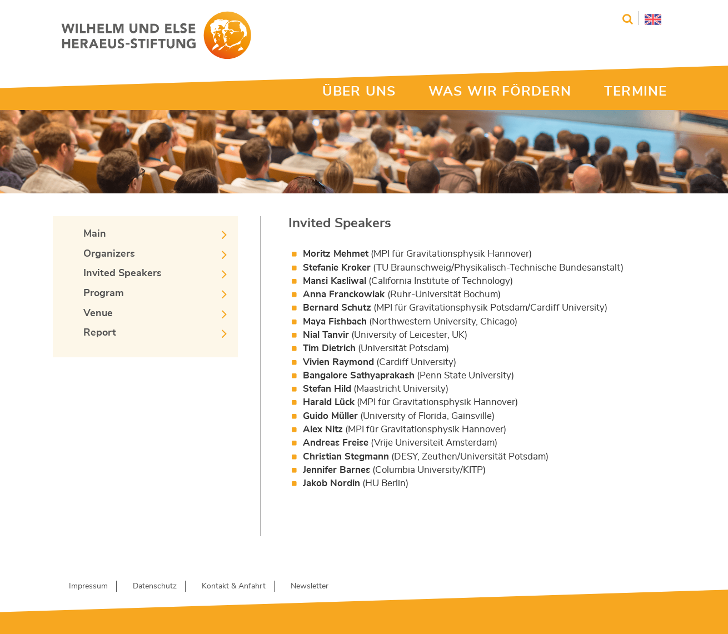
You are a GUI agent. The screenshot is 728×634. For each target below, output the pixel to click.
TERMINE (635, 91)
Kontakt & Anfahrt (234, 586)
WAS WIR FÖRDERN (499, 91)
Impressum (88, 586)
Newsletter (309, 586)
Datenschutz (155, 586)
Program (103, 293)
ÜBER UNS (359, 91)
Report (99, 333)
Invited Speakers (122, 273)
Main (94, 234)
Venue (98, 313)
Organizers (109, 254)
